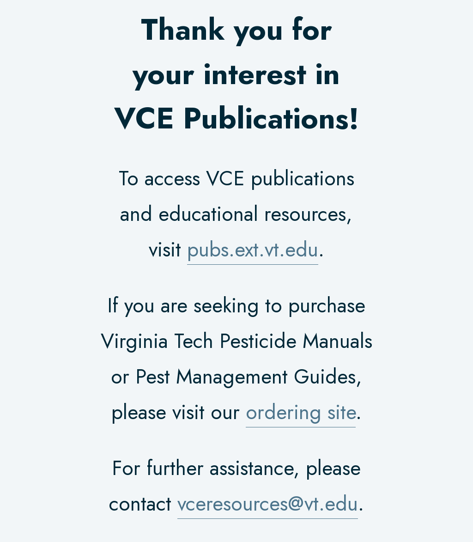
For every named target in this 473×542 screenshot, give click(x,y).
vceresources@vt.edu (267, 503)
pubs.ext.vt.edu (252, 249)
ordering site (301, 412)
